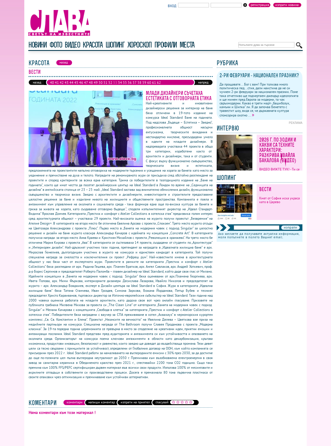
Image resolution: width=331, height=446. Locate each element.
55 (125, 82)
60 (149, 82)
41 (57, 82)
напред (203, 82)
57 (135, 82)
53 (115, 82)
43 (67, 82)
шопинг (115, 44)
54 (120, 82)
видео (72, 44)
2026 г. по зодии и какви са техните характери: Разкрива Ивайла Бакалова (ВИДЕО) (277, 150)
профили (165, 44)
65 (62, 87)
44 (71, 82)
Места (187, 44)
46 (81, 82)
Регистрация (260, 5)
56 (130, 82)
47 (86, 82)
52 (110, 82)
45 (76, 82)
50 (101, 82)
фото (55, 44)
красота (92, 44)
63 (52, 87)
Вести (265, 189)
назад (37, 82)
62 (159, 82)
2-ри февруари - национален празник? (259, 75)
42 (62, 82)
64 (57, 87)
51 (105, 82)
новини (37, 44)
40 (52, 82)
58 (139, 82)
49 (96, 82)
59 (144, 82)
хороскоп (139, 44)
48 (91, 82)
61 (154, 82)
